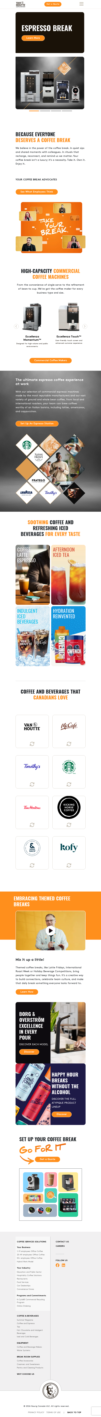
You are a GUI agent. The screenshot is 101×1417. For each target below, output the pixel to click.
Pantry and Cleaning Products (30, 1368)
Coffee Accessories (25, 1361)
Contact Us (62, 1242)
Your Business (23, 1247)
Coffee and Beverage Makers (29, 1347)
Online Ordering (24, 1306)
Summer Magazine (25, 1320)
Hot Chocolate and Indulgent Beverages (30, 1331)
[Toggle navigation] (82, 3)
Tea (18, 1327)
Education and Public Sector (29, 1272)
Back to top (74, 1413)
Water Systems (23, 1350)
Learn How (26, 992)
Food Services (23, 1282)
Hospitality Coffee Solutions (29, 1275)
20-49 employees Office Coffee (30, 1255)
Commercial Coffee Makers (50, 360)
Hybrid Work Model (25, 1262)
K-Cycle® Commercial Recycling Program (31, 1301)
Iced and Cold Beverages (27, 1337)
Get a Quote (52, 4)
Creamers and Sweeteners (28, 1364)
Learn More (34, 38)
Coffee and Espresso (26, 1323)
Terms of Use (53, 1413)
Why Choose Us (25, 1374)
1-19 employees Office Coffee (30, 1251)
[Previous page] (16, 326)
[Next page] (84, 326)
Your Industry (23, 1268)
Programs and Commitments (31, 1296)
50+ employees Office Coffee (29, 1258)
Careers (60, 1246)
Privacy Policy (36, 1413)
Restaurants (22, 1279)
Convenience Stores (25, 1289)
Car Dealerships (23, 1286)
